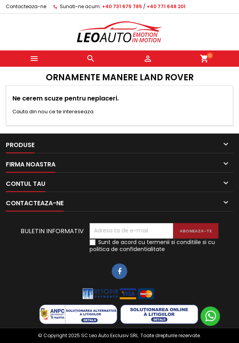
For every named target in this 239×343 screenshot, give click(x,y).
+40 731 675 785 (122, 6)
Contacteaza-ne (26, 6)
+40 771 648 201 (166, 6)
